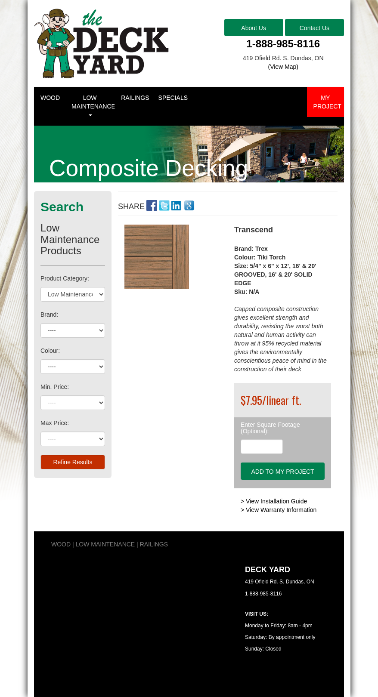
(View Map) (283, 66)
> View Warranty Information (278, 509)
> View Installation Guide (274, 501)
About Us (253, 28)
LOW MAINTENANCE (93, 105)
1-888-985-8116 (283, 43)
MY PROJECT (327, 102)
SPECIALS (173, 97)
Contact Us (314, 28)
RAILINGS (135, 97)
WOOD (50, 97)
